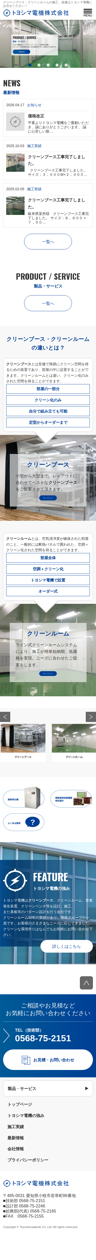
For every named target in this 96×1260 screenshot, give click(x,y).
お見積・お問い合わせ (53, 1081)
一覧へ (48, 241)
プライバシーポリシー (27, 1181)
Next (91, 738)
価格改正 (36, 116)
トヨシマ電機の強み (25, 1137)
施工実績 (34, 146)
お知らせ (34, 105)
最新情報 (15, 1159)
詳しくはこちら (66, 967)
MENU (88, 13)
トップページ (19, 1126)
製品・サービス (22, 1110)
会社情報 (15, 1170)
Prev (5, 738)
